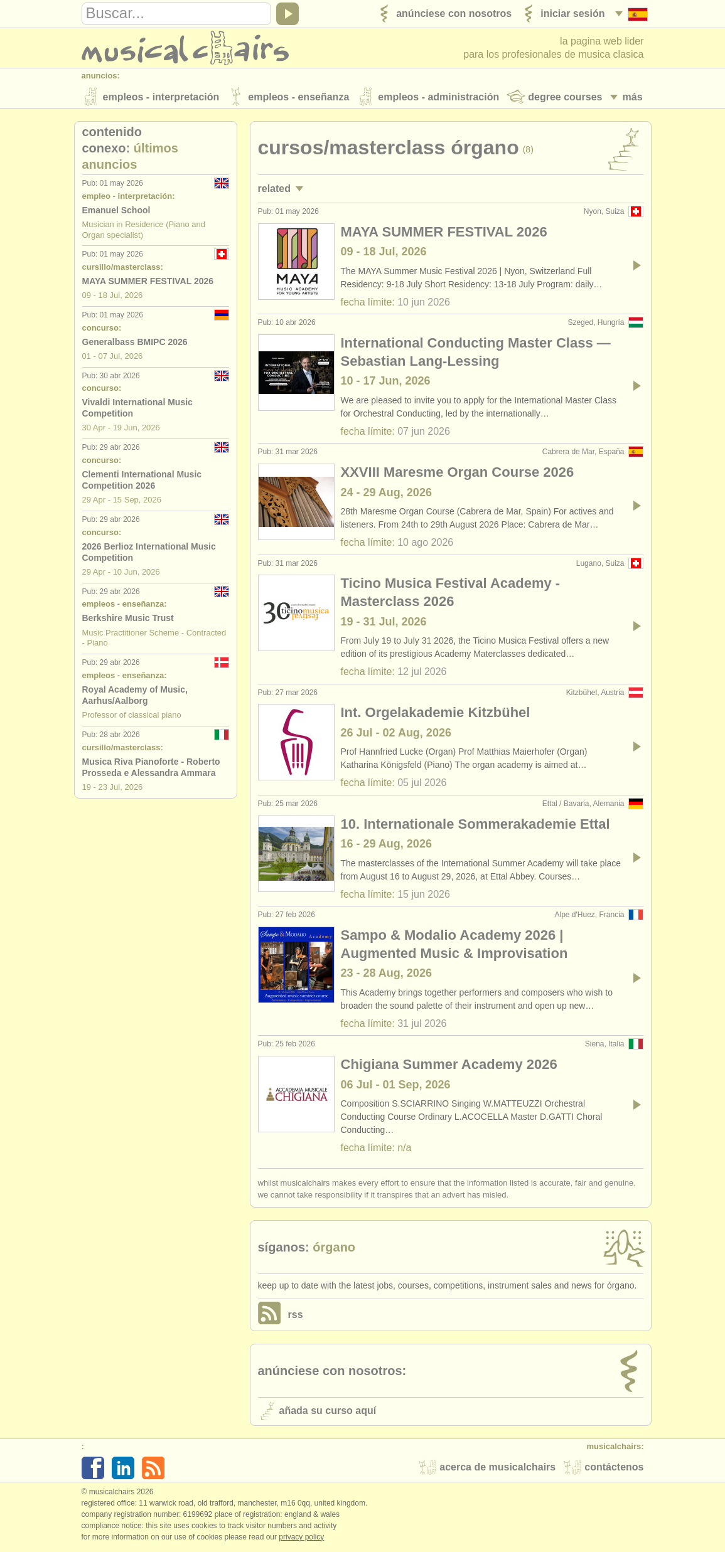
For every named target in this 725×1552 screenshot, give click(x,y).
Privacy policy (301, 1538)
